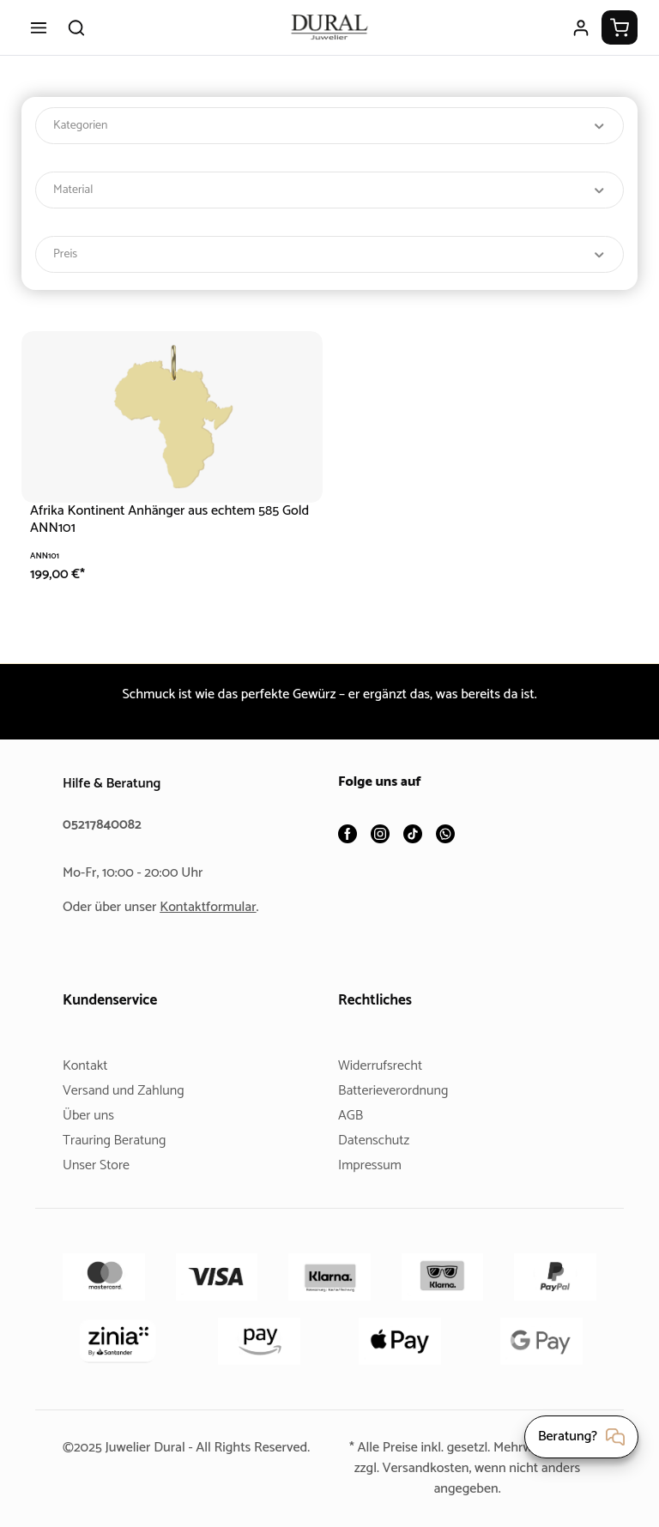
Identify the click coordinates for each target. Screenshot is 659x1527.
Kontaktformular (214, 907)
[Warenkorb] (620, 27)
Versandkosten (423, 1468)
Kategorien (329, 125)
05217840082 (105, 825)
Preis (329, 254)
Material (329, 190)
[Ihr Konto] (581, 27)
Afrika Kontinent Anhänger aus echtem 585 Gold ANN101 (160, 519)
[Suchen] (76, 27)
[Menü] (38, 27)
